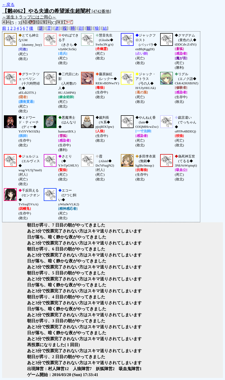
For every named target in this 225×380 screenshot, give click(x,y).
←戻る (8, 4)
